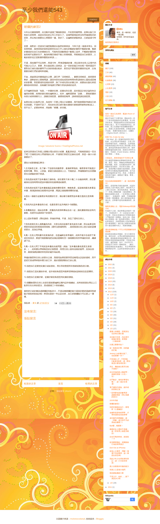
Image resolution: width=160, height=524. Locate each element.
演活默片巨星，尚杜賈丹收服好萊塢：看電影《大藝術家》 (119, 339)
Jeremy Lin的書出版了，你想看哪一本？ (119, 355)
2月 (111, 329)
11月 (112, 298)
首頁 (60, 383)
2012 (110, 292)
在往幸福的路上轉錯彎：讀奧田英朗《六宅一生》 (119, 374)
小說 (107, 96)
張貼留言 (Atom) (63, 391)
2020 (110, 271)
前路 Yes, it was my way (114, 137)
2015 (110, 281)
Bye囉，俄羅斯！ (116, 426)
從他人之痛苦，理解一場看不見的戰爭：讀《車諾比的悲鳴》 (119, 453)
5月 (111, 318)
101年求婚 (114, 400)
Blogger (99, 518)
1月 (111, 483)
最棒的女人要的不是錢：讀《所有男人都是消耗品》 (119, 431)
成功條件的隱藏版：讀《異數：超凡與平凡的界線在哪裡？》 (119, 420)
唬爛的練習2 (114, 404)
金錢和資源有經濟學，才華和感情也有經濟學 (119, 414)
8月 (111, 308)
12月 (112, 295)
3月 (111, 325)
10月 (112, 301)
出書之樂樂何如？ (117, 345)
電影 (107, 92)
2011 (110, 487)
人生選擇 (108, 88)
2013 (110, 288)
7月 (111, 312)
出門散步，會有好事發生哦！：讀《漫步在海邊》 (119, 382)
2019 (110, 275)
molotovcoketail (77, 518)
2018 (110, 278)
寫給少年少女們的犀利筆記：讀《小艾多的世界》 (119, 461)
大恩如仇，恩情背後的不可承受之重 (119, 158)
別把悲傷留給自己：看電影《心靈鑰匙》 (119, 408)
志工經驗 (108, 100)
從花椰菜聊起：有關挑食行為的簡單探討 (119, 443)
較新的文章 (30, 383)
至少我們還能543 (42, 10)
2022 (110, 264)
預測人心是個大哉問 (117, 470)
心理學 (107, 84)
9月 (111, 305)
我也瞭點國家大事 (117, 473)
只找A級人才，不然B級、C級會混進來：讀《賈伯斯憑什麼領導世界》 (120, 361)
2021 (110, 268)
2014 (110, 285)
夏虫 (121, 29)
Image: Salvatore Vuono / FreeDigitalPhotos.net (60, 146)
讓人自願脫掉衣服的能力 (119, 466)
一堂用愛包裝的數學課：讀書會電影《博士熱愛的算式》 (119, 395)
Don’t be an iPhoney (117, 448)
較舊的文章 (91, 383)
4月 (111, 322)
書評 (107, 68)
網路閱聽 (108, 76)
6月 (111, 315)
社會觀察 (108, 80)
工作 (107, 72)
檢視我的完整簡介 (112, 42)
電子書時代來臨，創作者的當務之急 (119, 388)
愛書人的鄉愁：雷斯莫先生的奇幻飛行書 (119, 332)
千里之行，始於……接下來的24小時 (119, 478)
